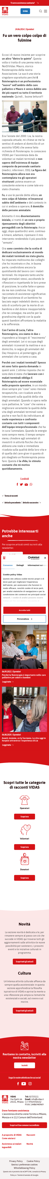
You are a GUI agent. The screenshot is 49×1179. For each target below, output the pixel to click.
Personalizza (24, 619)
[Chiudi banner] (45, 558)
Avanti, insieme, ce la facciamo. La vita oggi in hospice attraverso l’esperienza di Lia (24, 739)
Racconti (31, 1135)
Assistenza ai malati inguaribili (11, 1145)
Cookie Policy (33, 1161)
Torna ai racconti (11, 496)
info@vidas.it (37, 1099)
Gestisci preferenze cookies (24, 1164)
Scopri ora (25, 816)
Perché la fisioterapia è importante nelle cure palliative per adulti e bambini (24, 676)
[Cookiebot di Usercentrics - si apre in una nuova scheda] (29, 558)
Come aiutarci (8, 1138)
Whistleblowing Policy (24, 1168)
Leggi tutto (6, 682)
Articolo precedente (13, 502)
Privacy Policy (16, 1161)
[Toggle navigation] (45, 11)
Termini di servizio (23, 1175)
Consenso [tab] (8, 565)
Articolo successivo (30, 502)
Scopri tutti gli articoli (24, 961)
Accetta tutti (24, 610)
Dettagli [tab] (20, 565)
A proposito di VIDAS (12, 1135)
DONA (25, 11)
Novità (30, 1144)
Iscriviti (25, 1065)
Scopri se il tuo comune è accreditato (24, 1125)
